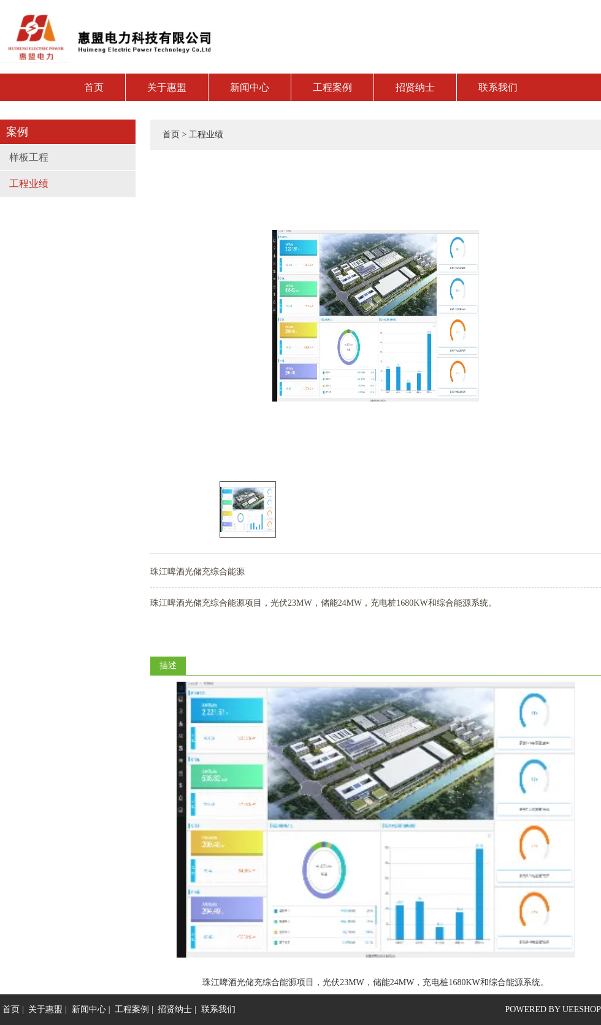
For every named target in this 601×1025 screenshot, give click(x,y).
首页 (94, 87)
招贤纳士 (415, 87)
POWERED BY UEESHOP (553, 1009)
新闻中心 (249, 87)
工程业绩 (28, 183)
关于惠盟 (166, 87)
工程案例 (332, 87)
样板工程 (28, 157)
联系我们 (498, 87)
